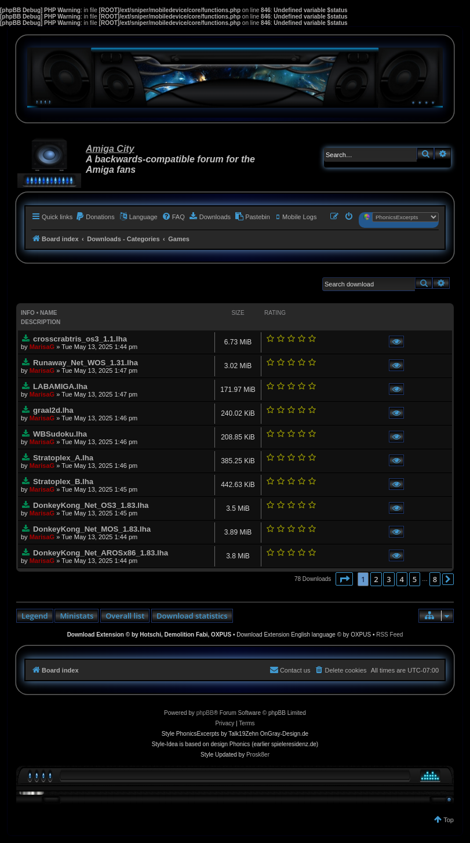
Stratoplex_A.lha (63, 457)
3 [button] (389, 579)
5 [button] (415, 579)
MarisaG (42, 346)
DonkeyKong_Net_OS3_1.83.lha (90, 505)
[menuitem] (95, 217)
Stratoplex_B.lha (63, 481)
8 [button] (435, 579)
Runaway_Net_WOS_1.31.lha (85, 362)
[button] (344, 579)
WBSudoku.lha (60, 434)
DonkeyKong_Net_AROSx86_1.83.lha (100, 552)
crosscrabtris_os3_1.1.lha (80, 339)
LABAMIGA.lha (60, 386)
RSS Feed (389, 634)
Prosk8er (257, 754)
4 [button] (402, 579)
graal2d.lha (53, 410)
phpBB (205, 713)
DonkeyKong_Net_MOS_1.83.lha (92, 529)
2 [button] (376, 579)
